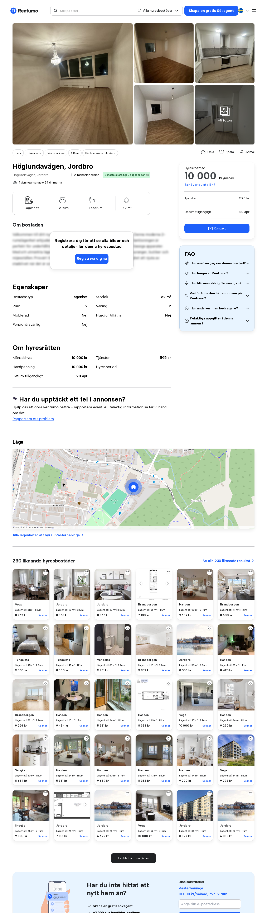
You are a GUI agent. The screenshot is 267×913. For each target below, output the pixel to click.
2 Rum (75, 153)
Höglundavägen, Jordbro (100, 153)
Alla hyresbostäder (158, 11)
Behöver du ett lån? (199, 185)
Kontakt (217, 228)
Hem (18, 153)
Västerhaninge (56, 153)
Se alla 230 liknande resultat (228, 560)
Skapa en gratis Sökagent (211, 10)
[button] (147, 174)
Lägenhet (80, 297)
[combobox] (92, 10)
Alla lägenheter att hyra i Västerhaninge (48, 535)
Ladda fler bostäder (133, 858)
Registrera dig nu (92, 258)
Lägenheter (34, 153)
